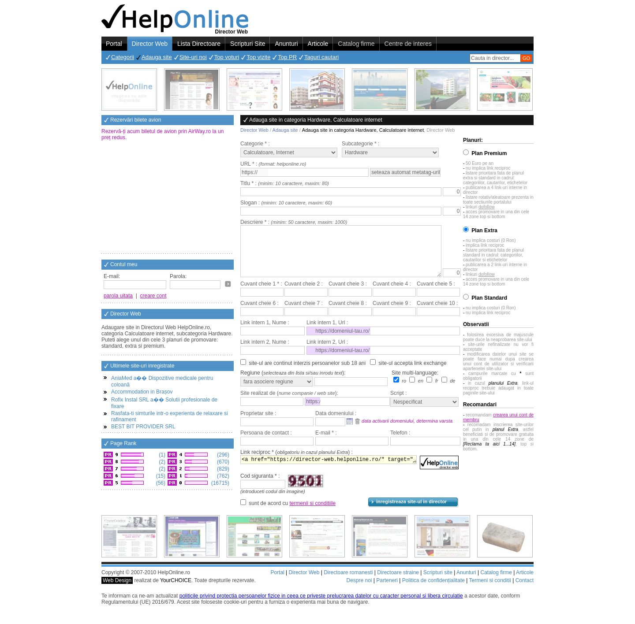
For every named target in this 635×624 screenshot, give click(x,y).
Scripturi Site (247, 43)
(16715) (219, 483)
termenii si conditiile (312, 514)
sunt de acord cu (292, 514)
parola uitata (118, 296)
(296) (222, 455)
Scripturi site (437, 583)
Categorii (122, 57)
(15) (159, 476)
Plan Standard (489, 298)
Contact (524, 591)
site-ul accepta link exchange (413, 374)
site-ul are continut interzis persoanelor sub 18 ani (307, 374)
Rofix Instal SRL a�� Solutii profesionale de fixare (164, 403)
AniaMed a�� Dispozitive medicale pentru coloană (162, 381)
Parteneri (387, 591)
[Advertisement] (167, 198)
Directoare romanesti (348, 583)
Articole (318, 43)
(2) (161, 462)
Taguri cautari (321, 57)
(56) (159, 483)
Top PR (287, 57)
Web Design (117, 591)
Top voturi (226, 57)
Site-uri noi (193, 57)
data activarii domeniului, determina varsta (407, 431)
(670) (222, 462)
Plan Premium (489, 153)
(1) (161, 455)
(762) (222, 476)
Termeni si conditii (490, 591)
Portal (114, 43)
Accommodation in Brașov (141, 392)
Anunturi (286, 43)
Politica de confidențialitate (433, 591)
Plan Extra (484, 230)
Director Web (150, 43)
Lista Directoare (198, 43)
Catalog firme (356, 43)
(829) (222, 469)
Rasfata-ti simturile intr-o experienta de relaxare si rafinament (169, 416)
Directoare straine (398, 583)
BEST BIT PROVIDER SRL (143, 426)
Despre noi (359, 591)
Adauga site (157, 57)
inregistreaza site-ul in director (411, 512)
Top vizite (258, 57)
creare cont (153, 296)
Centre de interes (408, 43)
